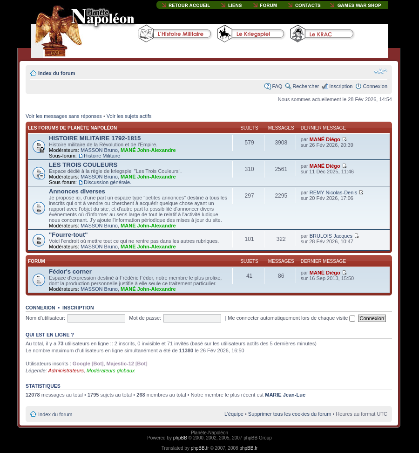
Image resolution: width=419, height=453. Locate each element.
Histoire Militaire (102, 155)
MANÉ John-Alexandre (148, 150)
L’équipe (233, 414)
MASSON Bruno (99, 150)
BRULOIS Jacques (331, 236)
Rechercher (305, 86)
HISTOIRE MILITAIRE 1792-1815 (95, 138)
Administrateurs (66, 370)
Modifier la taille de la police (380, 71)
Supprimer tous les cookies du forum (289, 414)
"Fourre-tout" (68, 234)
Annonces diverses (77, 191)
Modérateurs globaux (111, 370)
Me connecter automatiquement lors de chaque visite (291, 318)
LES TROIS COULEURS (83, 164)
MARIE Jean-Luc (285, 395)
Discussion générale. (107, 182)
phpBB (180, 437)
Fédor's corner (70, 271)
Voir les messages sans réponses (64, 116)
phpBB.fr (200, 448)
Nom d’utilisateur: (45, 318)
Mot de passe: (145, 318)
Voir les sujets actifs (129, 116)
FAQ (277, 86)
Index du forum (56, 73)
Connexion (375, 86)
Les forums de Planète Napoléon (72, 127)
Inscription (340, 86)
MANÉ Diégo (325, 139)
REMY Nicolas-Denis (334, 192)
